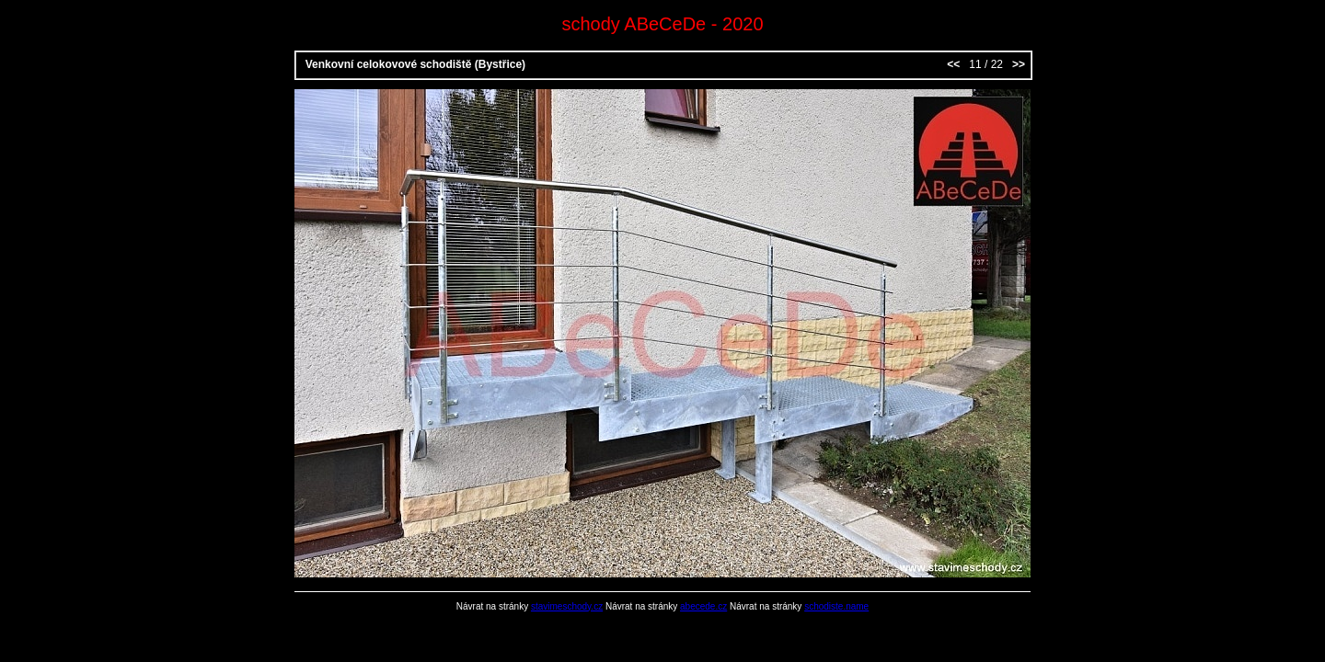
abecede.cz (703, 606)
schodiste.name (836, 606)
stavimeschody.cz (567, 606)
